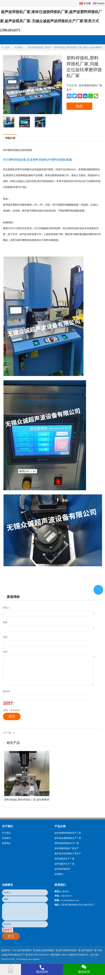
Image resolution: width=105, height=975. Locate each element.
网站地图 (55, 954)
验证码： (7, 691)
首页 (7, 47)
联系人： (7, 607)
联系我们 (6, 843)
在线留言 (6, 838)
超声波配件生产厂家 (64, 864)
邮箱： (6, 622)
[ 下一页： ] (8, 733)
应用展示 (59, 874)
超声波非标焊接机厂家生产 (68, 853)
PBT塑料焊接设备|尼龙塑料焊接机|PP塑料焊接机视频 (37, 159)
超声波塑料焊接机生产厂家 (68, 833)
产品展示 (18, 47)
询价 (79, 106)
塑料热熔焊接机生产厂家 (67, 843)
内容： (6, 652)
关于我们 (6, 833)
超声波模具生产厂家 (64, 858)
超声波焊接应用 (62, 869)
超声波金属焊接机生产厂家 (68, 838)
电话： (6, 637)
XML (63, 954)
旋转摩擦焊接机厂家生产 (40, 47)
